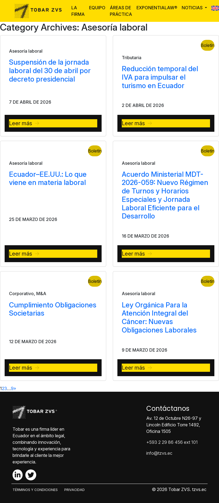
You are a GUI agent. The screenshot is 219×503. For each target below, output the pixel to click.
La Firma (78, 11)
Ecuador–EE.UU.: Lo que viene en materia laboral (48, 178)
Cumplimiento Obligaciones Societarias (52, 309)
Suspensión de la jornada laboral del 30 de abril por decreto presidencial (50, 70)
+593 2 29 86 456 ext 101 (172, 442)
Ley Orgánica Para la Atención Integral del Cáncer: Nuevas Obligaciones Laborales (159, 317)
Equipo (97, 7)
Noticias (193, 7)
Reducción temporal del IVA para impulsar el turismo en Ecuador (160, 77)
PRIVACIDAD (74, 490)
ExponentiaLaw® (156, 7)
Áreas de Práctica (121, 11)
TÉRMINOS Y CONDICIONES (35, 490)
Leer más (20, 123)
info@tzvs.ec (159, 453)
